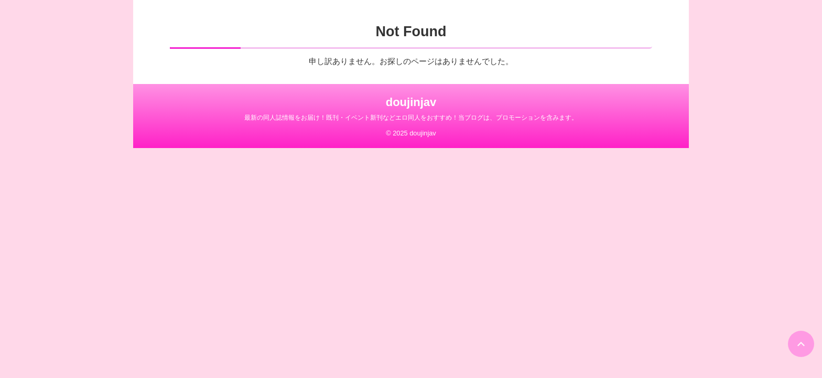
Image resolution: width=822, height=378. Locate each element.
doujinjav (411, 102)
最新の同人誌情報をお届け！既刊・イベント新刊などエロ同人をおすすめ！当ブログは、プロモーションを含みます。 (411, 117)
